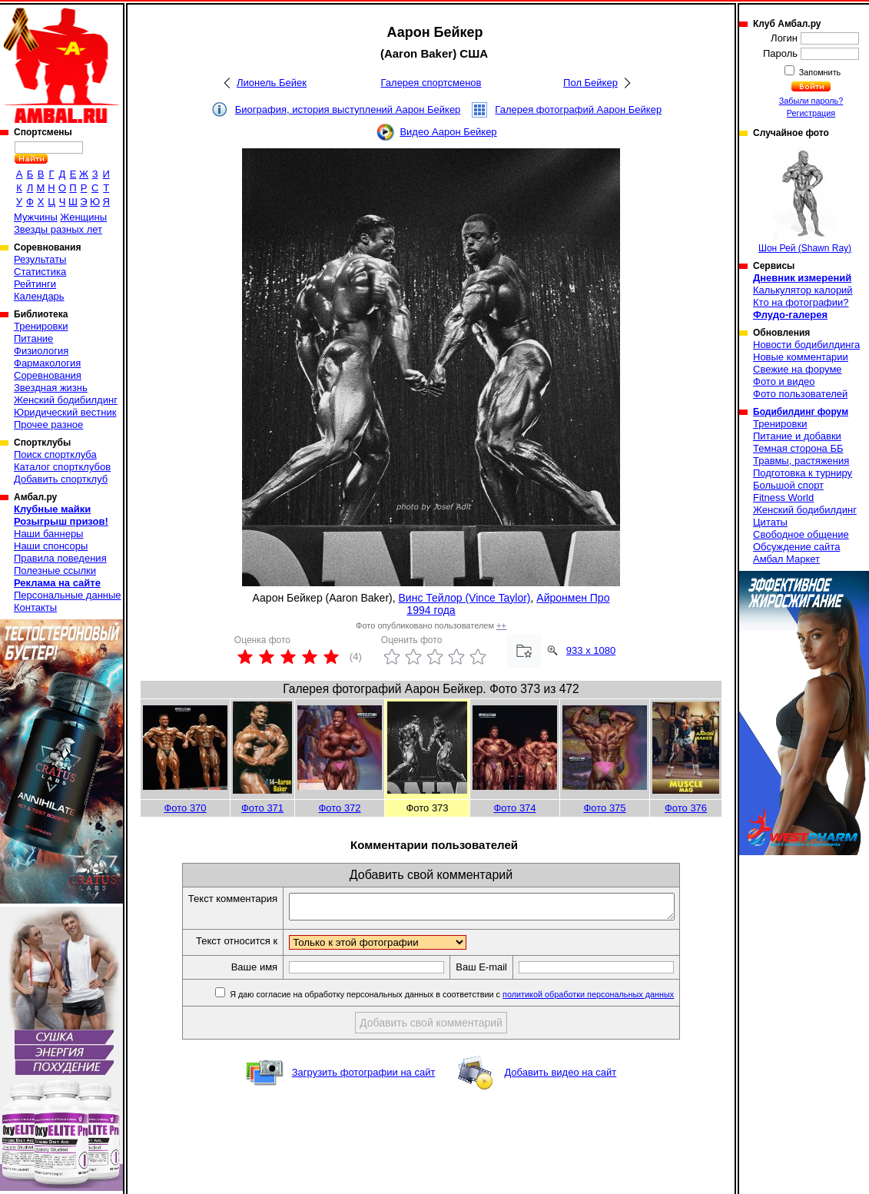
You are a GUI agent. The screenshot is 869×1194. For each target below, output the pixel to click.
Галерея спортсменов (431, 82)
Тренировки (41, 326)
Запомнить (819, 72)
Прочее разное (48, 424)
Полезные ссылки (55, 570)
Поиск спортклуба (55, 454)
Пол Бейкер (590, 82)
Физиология (41, 351)
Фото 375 (604, 808)
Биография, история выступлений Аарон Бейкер (348, 109)
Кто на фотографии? (801, 302)
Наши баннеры (48, 533)
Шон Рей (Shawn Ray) (804, 200)
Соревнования (47, 375)
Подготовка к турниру (802, 473)
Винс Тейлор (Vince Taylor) (465, 598)
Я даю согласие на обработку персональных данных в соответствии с (473, 998)
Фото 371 (262, 808)
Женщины (83, 217)
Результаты (40, 259)
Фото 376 (686, 808)
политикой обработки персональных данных (611, 998)
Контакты (35, 607)
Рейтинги (35, 284)
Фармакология (47, 363)
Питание (33, 338)
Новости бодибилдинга (806, 344)
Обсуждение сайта (796, 546)
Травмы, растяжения (801, 460)
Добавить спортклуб (61, 479)
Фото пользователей (800, 394)
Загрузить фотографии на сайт (364, 1077)
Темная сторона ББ (798, 448)
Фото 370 (185, 808)
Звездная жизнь (51, 387)
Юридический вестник (65, 412)
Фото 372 (339, 808)
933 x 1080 (590, 650)
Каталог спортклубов (62, 467)
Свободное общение (801, 534)
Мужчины (36, 217)
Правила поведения (60, 558)
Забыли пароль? (811, 100)
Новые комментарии (800, 357)
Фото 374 (514, 808)
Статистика (40, 271)
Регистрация (811, 113)
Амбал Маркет (786, 559)
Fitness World (783, 497)
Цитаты (770, 522)
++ (501, 625)
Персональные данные (67, 595)
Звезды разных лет (58, 229)
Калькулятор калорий (803, 290)
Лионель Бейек (272, 82)
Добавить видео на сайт (560, 1077)
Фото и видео (784, 381)
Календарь (39, 296)
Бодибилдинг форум (800, 411)
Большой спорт (788, 485)
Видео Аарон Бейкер (448, 132)
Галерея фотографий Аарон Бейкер (578, 109)
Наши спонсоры (51, 546)
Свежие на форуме (797, 369)
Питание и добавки (797, 436)
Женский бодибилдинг (66, 400)
